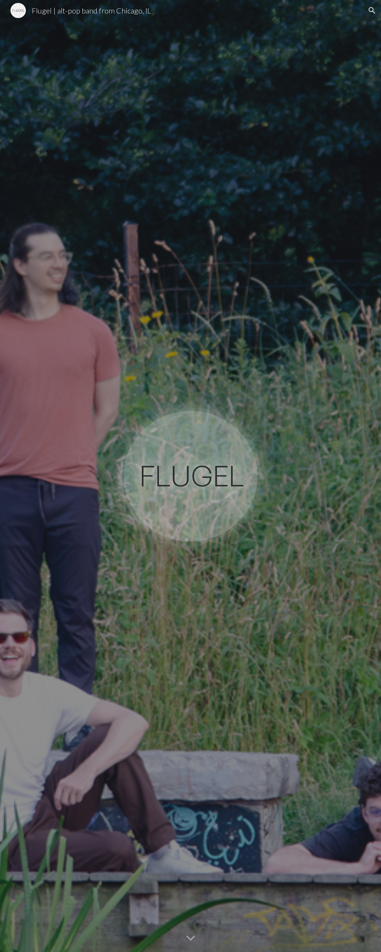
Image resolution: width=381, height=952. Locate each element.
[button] (372, 10)
